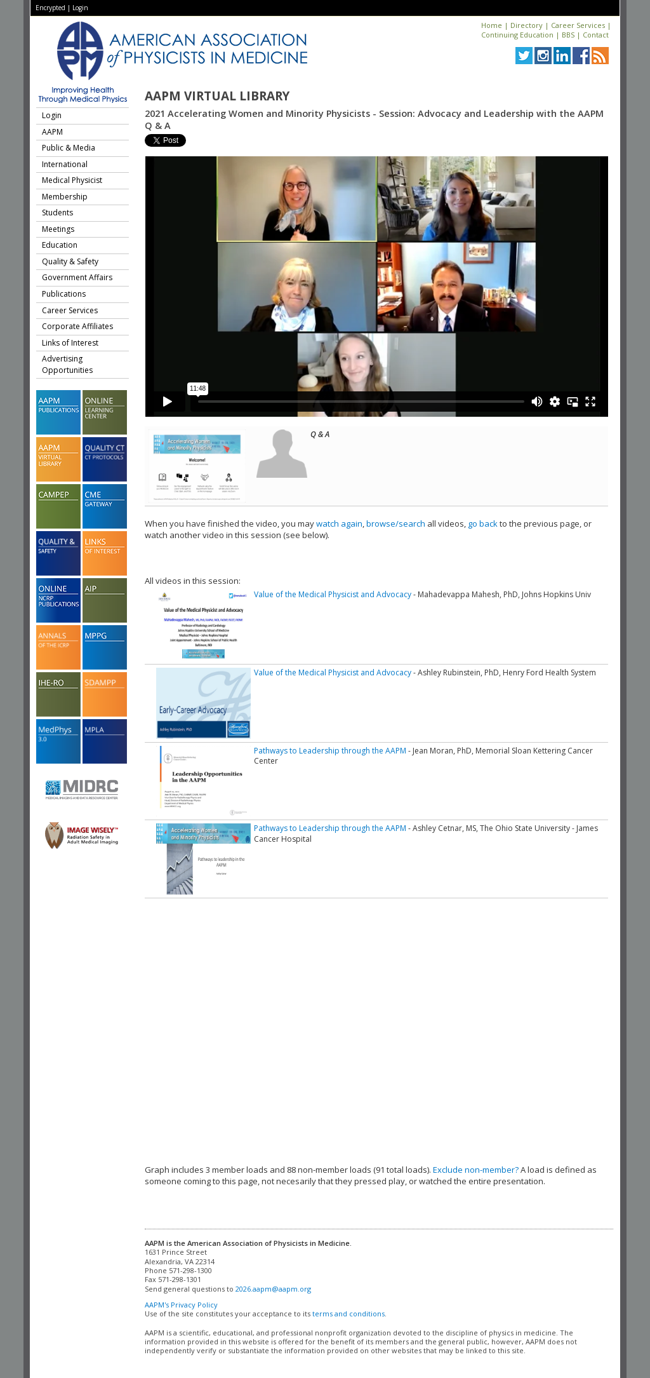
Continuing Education (517, 34)
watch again (339, 523)
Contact (596, 34)
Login (80, 7)
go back (483, 523)
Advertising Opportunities (67, 364)
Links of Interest (70, 342)
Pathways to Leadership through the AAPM (330, 750)
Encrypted (50, 7)
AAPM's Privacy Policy (181, 1304)
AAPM (52, 131)
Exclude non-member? (476, 1169)
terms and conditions (348, 1313)
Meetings (58, 229)
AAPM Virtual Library (217, 96)
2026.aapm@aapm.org (273, 1289)
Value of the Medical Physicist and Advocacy (332, 594)
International (65, 164)
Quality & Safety (70, 261)
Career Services (578, 25)
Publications (64, 293)
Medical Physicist (72, 180)
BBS (568, 34)
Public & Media (68, 147)
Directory (526, 25)
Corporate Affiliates (77, 326)
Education (59, 245)
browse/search (395, 523)
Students (57, 212)
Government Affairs (77, 277)
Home (491, 25)
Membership (65, 196)
